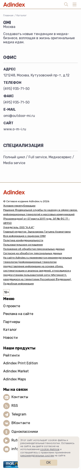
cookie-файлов (49, 449)
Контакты (19, 397)
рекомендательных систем (37, 455)
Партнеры (11, 322)
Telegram (18, 414)
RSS (14, 406)
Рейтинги (11, 355)
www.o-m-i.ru (14, 129)
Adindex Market (16, 371)
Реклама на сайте (18, 314)
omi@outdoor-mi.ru (19, 116)
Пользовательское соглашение (23, 244)
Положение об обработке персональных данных (34, 248)
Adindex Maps (14, 379)
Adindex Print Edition (20, 363)
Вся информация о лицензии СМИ (24, 235)
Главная (8, 15)
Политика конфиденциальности (23, 240)
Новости (10, 338)
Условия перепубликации (19, 205)
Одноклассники (24, 432)
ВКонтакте (20, 423)
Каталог (21, 15)
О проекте (11, 306)
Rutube (17, 440)
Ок (48, 462)
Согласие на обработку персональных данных (32, 253)
